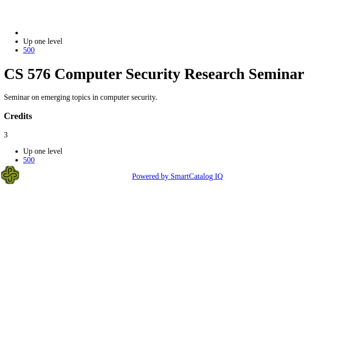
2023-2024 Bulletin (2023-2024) (73, 32)
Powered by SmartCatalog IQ (177, 176)
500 (29, 50)
